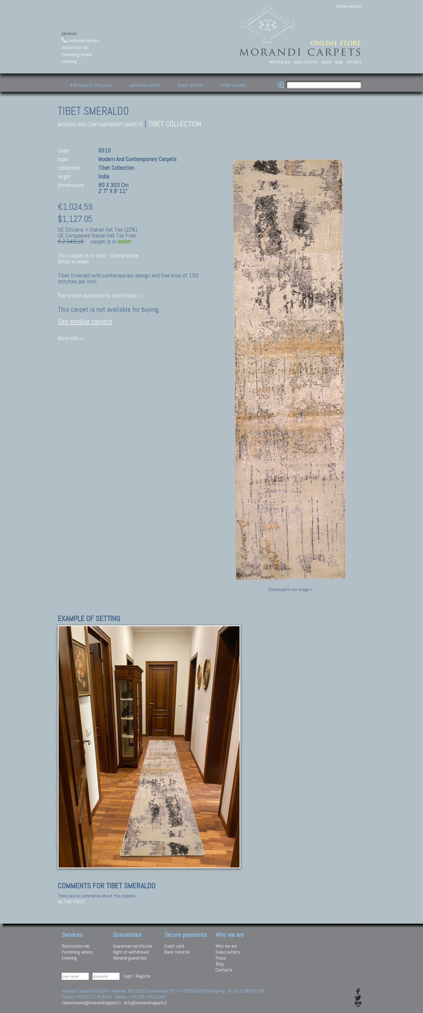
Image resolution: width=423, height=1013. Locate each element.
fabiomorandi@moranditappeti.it (91, 1003)
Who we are (226, 946)
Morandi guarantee (129, 958)
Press (221, 958)
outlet (124, 241)
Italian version (348, 6)
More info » (70, 338)
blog (339, 62)
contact (354, 62)
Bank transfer (177, 952)
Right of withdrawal (131, 952)
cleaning (69, 61)
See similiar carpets (85, 321)
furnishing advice (77, 54)
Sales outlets (228, 952)
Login (127, 976)
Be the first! (71, 902)
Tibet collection (174, 123)
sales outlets (306, 62)
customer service (80, 40)
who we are (279, 62)
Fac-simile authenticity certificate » (99, 295)
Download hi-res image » (290, 589)
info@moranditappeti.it (145, 1003)
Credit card (174, 946)
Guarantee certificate (132, 946)
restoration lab (75, 47)
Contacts (224, 970)
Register (143, 976)
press (327, 62)
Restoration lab (76, 946)
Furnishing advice (77, 952)
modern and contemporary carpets (100, 124)
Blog (220, 964)
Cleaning (69, 958)
